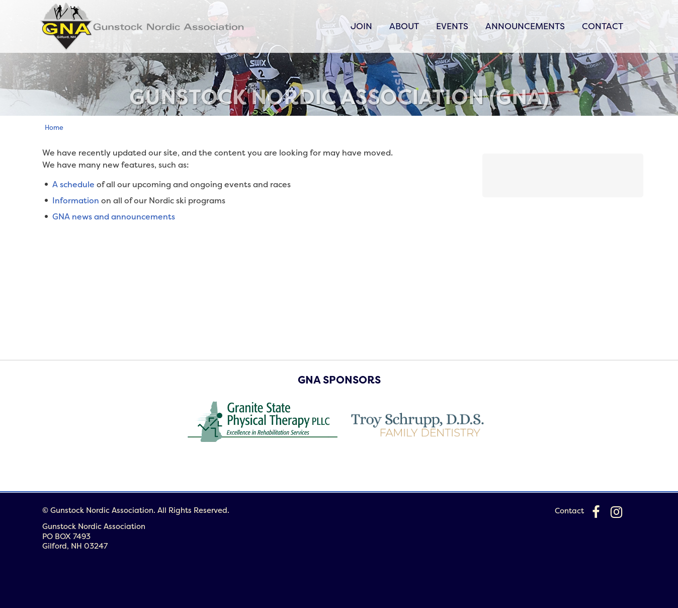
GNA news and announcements (113, 216)
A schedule (73, 184)
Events (452, 26)
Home (54, 127)
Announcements (525, 26)
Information (75, 200)
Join (361, 26)
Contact (602, 26)
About (404, 26)
